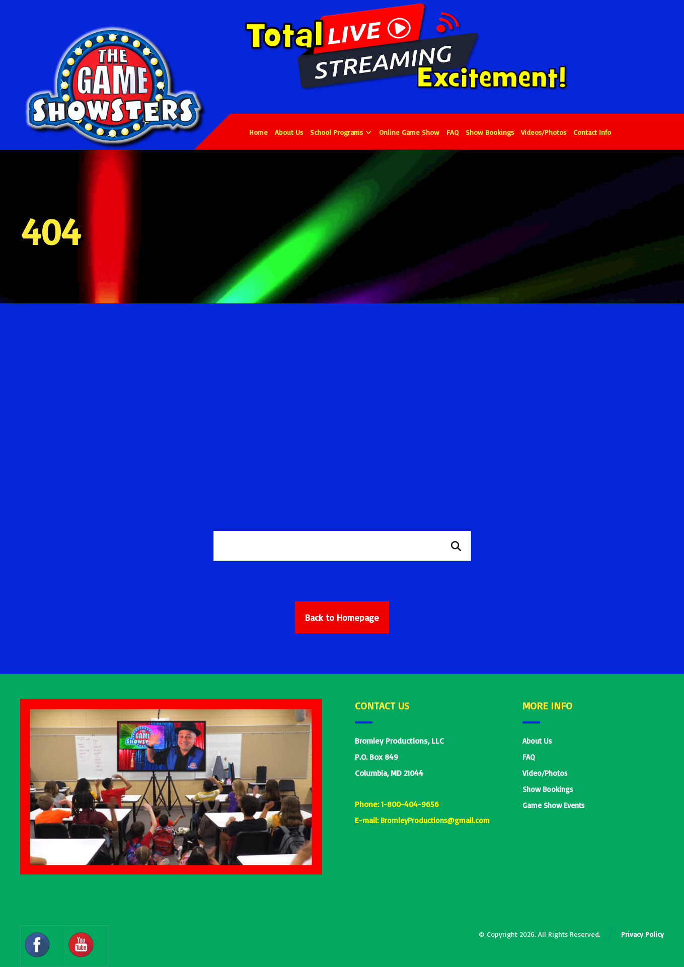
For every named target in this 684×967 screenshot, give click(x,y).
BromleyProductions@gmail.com (435, 821)
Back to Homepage (342, 617)
